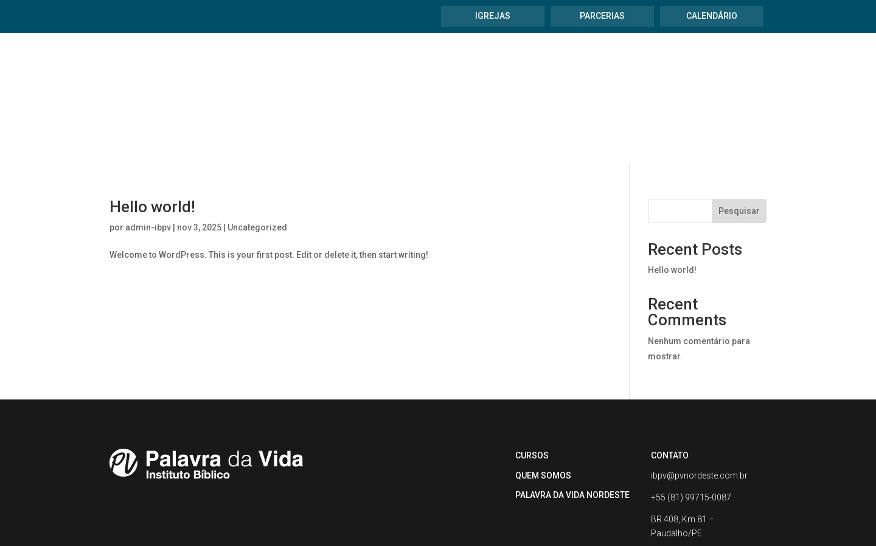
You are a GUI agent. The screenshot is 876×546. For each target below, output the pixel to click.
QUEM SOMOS (543, 405)
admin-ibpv (148, 157)
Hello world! (152, 137)
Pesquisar (739, 141)
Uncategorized (257, 157)
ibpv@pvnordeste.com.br (699, 405)
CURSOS (532, 385)
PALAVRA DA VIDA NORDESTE (572, 425)
